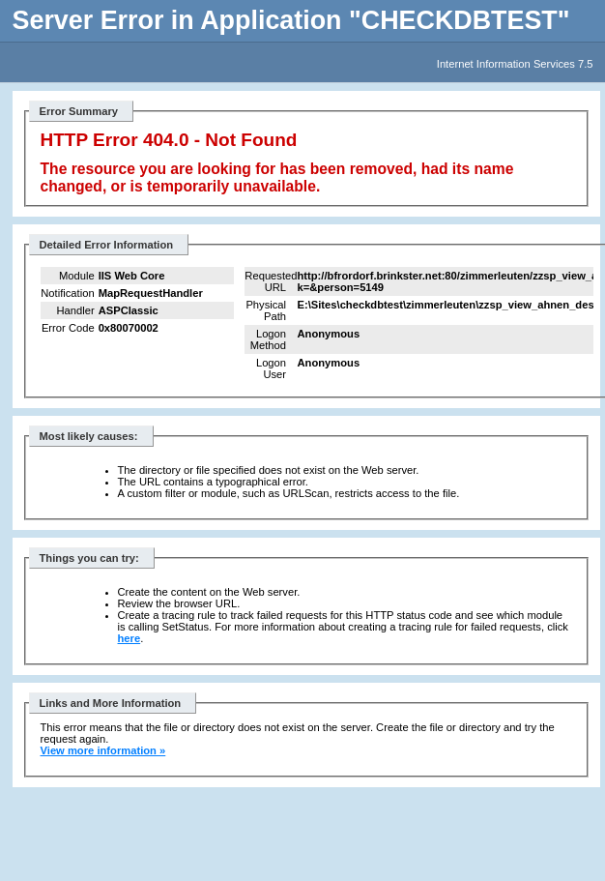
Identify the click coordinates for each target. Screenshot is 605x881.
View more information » (103, 750)
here (129, 638)
